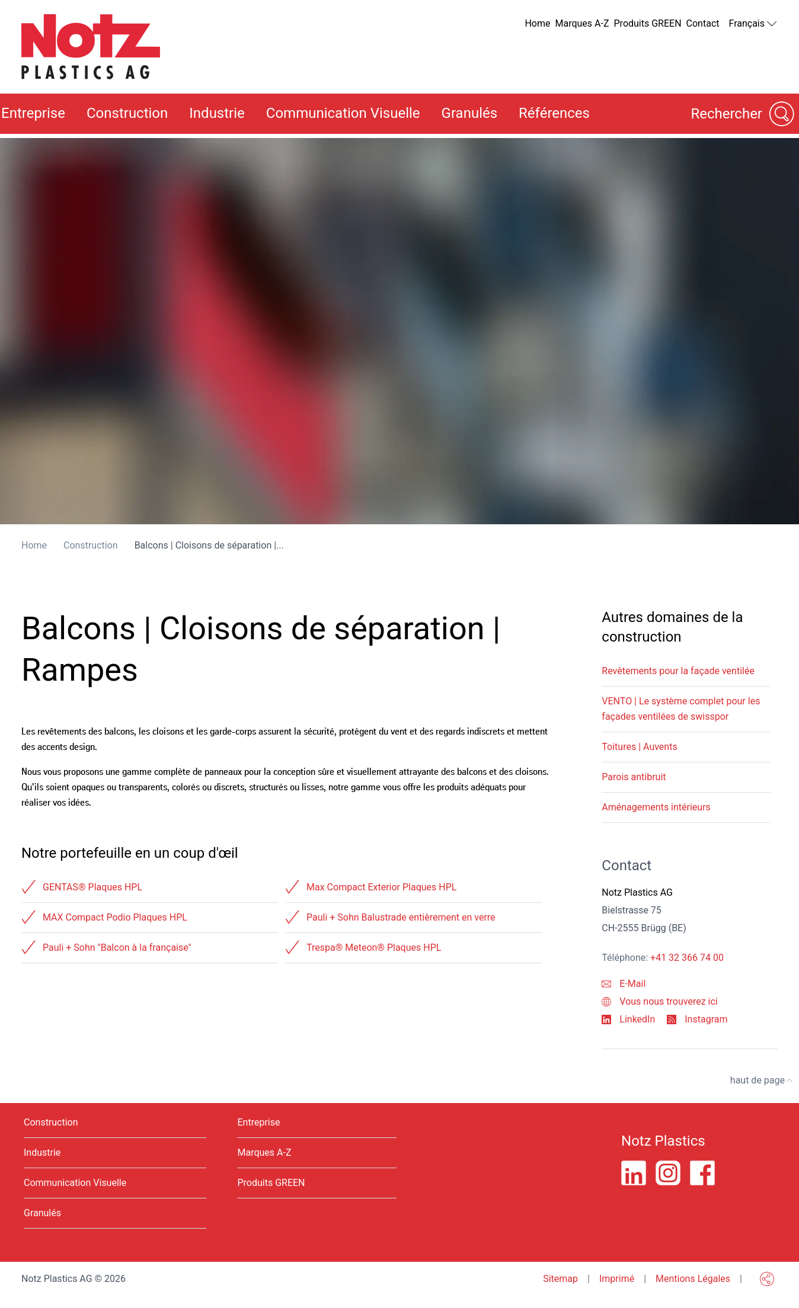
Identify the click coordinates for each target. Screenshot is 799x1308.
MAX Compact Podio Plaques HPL (115, 917)
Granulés (470, 113)
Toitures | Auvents (639, 746)
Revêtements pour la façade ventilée (678, 671)
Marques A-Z (582, 23)
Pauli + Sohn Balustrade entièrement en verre (401, 917)
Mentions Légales (693, 1278)
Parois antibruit (634, 777)
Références (554, 113)
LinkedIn (628, 1019)
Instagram (697, 1019)
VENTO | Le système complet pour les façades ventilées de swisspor (681, 708)
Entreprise (258, 1122)
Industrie (216, 113)
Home (537, 23)
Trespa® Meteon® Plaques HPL (373, 947)
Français (753, 23)
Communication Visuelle (343, 113)
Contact (703, 23)
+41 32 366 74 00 (687, 957)
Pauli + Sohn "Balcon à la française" (117, 947)
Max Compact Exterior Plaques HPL (381, 887)
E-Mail (623, 983)
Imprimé (616, 1278)
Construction (127, 113)
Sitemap (560, 1278)
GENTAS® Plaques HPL (92, 887)
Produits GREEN (648, 23)
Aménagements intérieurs (656, 807)
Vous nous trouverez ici (659, 1001)
